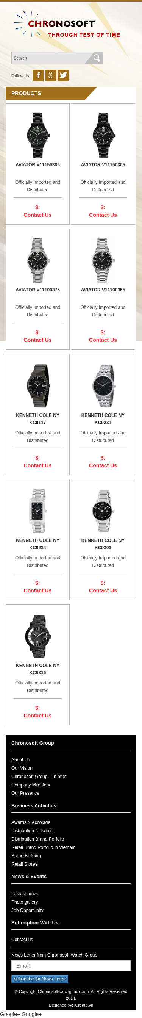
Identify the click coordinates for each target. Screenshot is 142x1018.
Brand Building (26, 855)
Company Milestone (31, 785)
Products (26, 93)
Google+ (10, 1014)
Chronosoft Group (32, 743)
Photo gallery (24, 902)
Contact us (22, 939)
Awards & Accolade (30, 822)
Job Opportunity (27, 910)
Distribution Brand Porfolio (37, 839)
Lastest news (24, 893)
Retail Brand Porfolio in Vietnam (43, 847)
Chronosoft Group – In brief (38, 776)
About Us (20, 760)
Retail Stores (24, 864)
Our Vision (22, 768)
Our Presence (25, 793)
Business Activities (33, 805)
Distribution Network (31, 830)
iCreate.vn (83, 1005)
